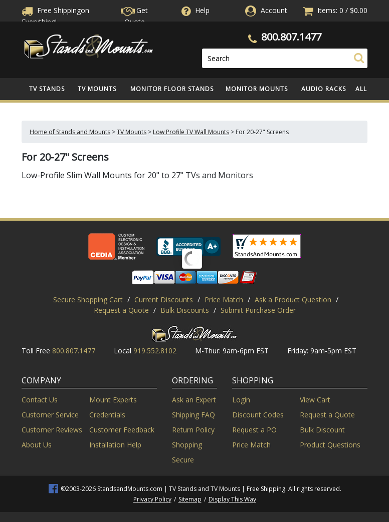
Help (194, 10)
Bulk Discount (322, 429)
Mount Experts (113, 399)
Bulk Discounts (184, 310)
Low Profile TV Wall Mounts (191, 132)
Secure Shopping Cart (88, 299)
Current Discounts (163, 299)
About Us (37, 444)
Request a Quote (121, 310)
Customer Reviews (52, 429)
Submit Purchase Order (258, 310)
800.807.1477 (291, 37)
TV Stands (47, 89)
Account (274, 10)
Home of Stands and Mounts (70, 132)
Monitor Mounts (257, 89)
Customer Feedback (121, 429)
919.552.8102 (154, 350)
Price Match (224, 299)
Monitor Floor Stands (172, 89)
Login (241, 399)
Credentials (107, 414)
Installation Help (115, 444)
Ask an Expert (194, 399)
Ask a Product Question (293, 299)
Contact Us (40, 399)
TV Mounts (97, 89)
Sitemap (190, 499)
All (361, 89)
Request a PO (254, 429)
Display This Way (232, 499)
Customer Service (50, 414)
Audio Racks (323, 89)
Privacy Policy (152, 499)
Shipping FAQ (193, 414)
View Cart (315, 399)
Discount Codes (258, 414)
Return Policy (193, 429)
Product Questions (330, 444)
